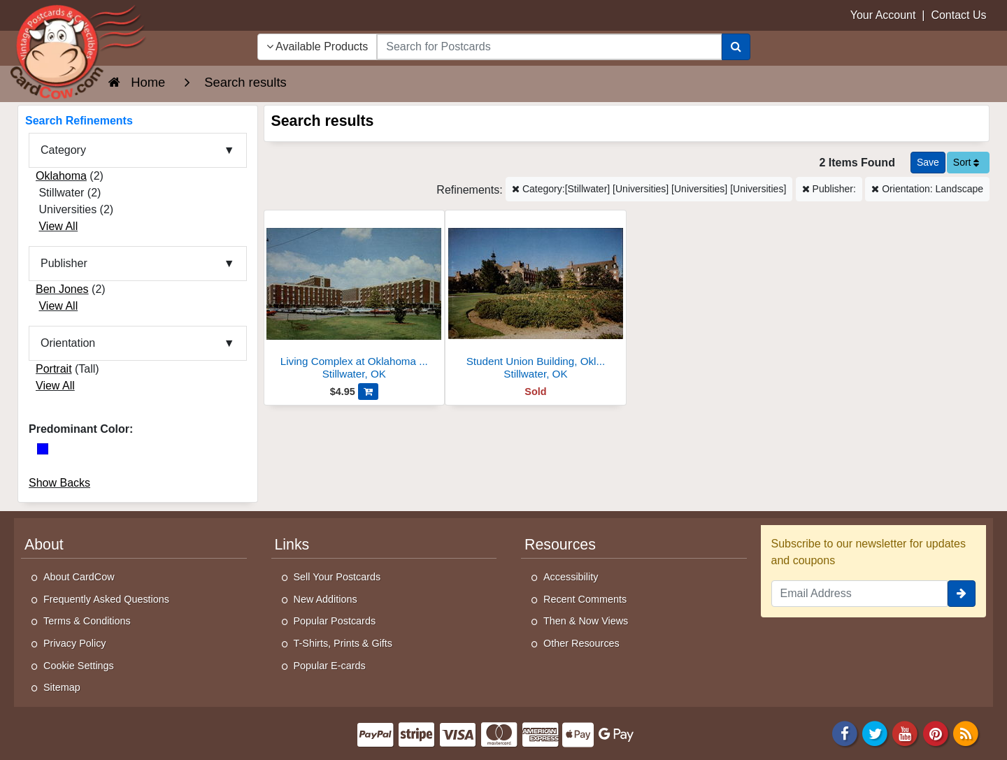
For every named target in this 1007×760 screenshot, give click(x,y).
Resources (560, 544)
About (44, 544)
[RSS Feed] (965, 732)
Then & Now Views (585, 620)
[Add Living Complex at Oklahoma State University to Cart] (368, 391)
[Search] (736, 47)
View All (58, 226)
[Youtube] (905, 732)
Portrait (54, 369)
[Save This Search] (927, 162)
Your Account (883, 15)
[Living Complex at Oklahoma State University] (354, 299)
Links (292, 544)
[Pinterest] (935, 732)
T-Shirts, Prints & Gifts (343, 643)
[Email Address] (859, 593)
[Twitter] (875, 732)
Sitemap (61, 687)
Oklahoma (61, 176)
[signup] (962, 593)
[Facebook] (844, 732)
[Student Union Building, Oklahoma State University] (535, 299)
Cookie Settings (78, 665)
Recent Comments (585, 599)
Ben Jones (62, 289)
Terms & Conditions (87, 620)
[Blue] (42, 448)
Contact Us (958, 15)
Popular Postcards (335, 620)
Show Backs (59, 483)
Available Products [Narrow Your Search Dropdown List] (317, 46)
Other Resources (581, 643)
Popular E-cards (330, 665)
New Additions (325, 599)
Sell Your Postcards (337, 576)
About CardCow (79, 576)
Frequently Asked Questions (106, 599)
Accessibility (570, 576)
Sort (966, 162)
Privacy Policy (74, 643)
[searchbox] (549, 47)
